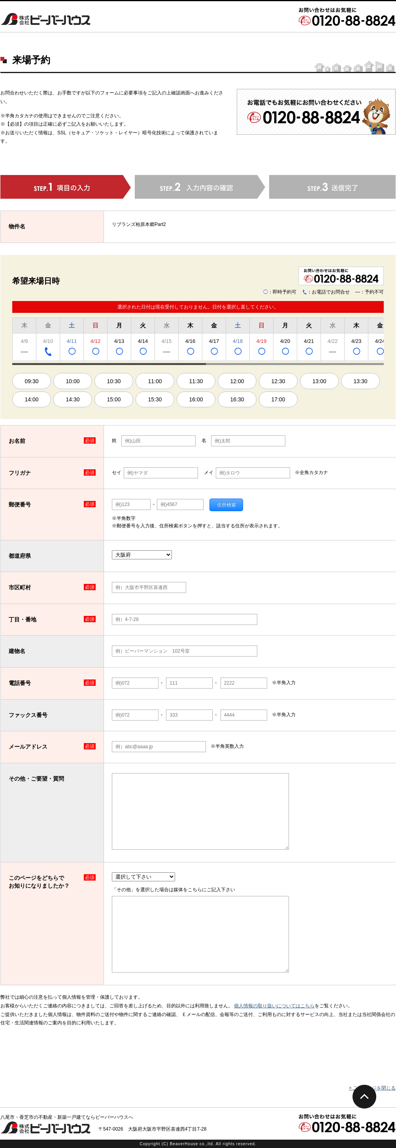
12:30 (278, 381)
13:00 (319, 381)
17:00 (278, 399)
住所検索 (226, 505)
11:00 (155, 381)
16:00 (196, 399)
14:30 (72, 399)
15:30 (155, 399)
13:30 (360, 381)
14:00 (31, 399)
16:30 (237, 399)
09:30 (31, 381)
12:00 (237, 381)
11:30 (196, 381)
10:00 (72, 381)
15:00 (114, 399)
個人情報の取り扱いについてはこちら (274, 1006)
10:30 (114, 381)
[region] (198, 340)
